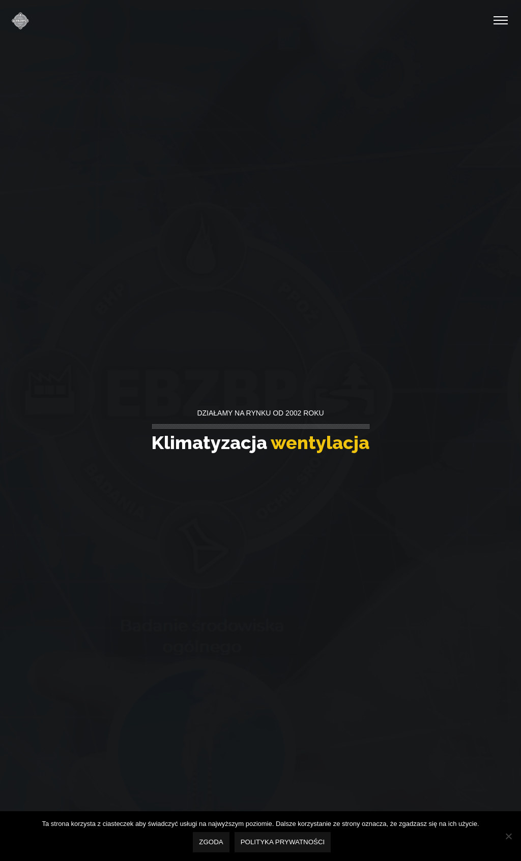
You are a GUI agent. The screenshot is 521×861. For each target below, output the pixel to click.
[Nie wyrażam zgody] (508, 837)
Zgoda (212, 843)
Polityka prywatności (284, 843)
